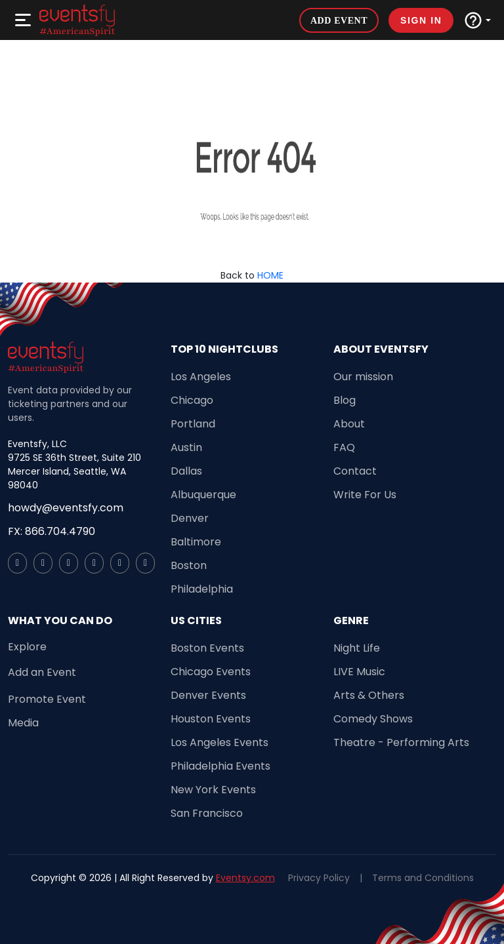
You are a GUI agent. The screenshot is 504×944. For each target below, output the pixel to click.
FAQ (344, 447)
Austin (186, 447)
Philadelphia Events (220, 766)
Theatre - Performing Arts (401, 742)
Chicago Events (211, 671)
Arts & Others (368, 695)
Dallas (186, 471)
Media (23, 722)
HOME (270, 275)
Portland (193, 423)
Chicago (192, 400)
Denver (190, 518)
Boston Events (207, 648)
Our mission (363, 376)
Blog (344, 400)
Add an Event (42, 672)
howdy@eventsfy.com (65, 507)
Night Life (356, 648)
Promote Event (47, 699)
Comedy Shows (373, 718)
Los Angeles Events (219, 742)
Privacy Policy (319, 877)
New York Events (213, 789)
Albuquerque (203, 494)
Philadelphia (202, 589)
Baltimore (196, 541)
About (349, 423)
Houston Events (211, 718)
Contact (355, 471)
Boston (189, 565)
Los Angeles (201, 376)
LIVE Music (359, 671)
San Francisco (207, 813)
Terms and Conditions (423, 877)
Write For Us (364, 494)
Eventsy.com (245, 877)
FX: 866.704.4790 (51, 531)
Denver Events (208, 695)
